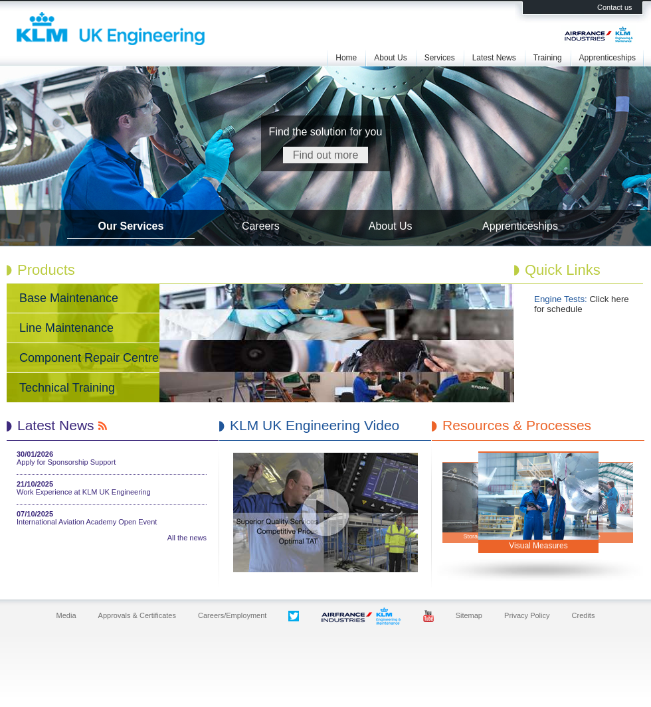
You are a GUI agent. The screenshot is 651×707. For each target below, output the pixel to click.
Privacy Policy (526, 615)
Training (547, 57)
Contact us (614, 7)
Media (66, 615)
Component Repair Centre (89, 357)
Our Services (131, 226)
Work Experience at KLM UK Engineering (84, 492)
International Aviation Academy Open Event (87, 522)
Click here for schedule (581, 304)
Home (346, 57)
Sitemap (469, 615)
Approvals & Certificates (137, 615)
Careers (261, 226)
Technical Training (67, 387)
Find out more (326, 155)
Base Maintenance (68, 298)
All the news (187, 538)
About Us (390, 57)
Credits (583, 615)
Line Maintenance (66, 328)
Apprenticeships (607, 57)
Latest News (494, 57)
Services (439, 57)
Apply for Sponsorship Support (66, 462)
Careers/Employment (232, 615)
